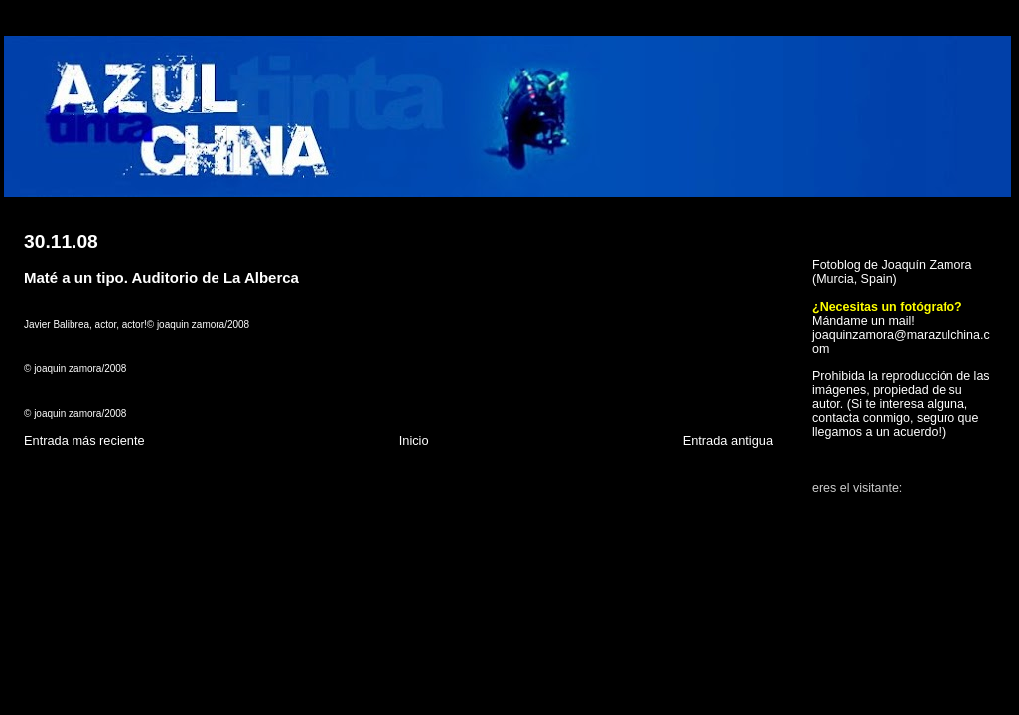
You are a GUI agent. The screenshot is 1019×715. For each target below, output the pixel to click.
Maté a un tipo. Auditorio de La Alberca (161, 277)
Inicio (414, 440)
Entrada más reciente (84, 440)
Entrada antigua (728, 440)
